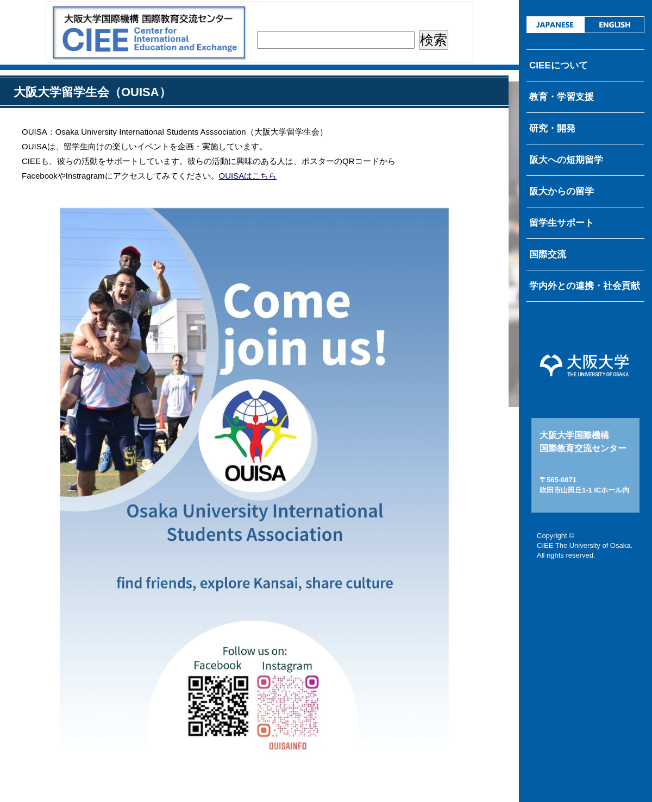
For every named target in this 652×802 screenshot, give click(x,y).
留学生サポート (561, 223)
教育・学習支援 (561, 97)
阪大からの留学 (561, 191)
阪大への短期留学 (566, 160)
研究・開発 (552, 128)
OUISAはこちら (248, 175)
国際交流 (547, 254)
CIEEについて (558, 65)
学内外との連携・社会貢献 (584, 286)
